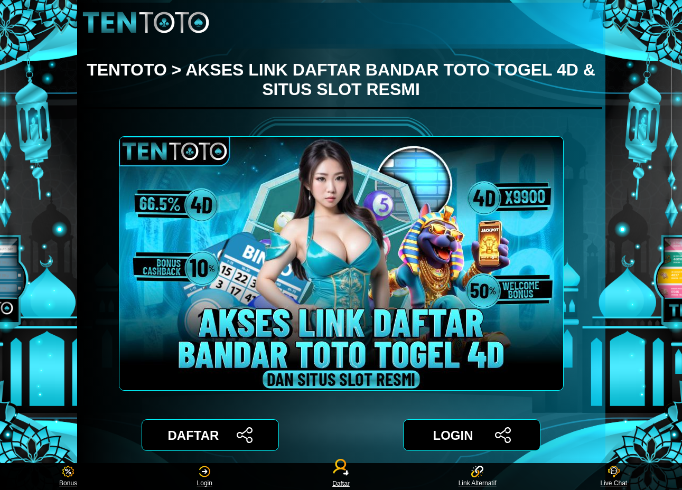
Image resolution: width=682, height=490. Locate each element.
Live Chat (613, 476)
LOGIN (471, 435)
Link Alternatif (478, 476)
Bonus (68, 476)
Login (204, 476)
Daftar (341, 476)
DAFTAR (210, 435)
